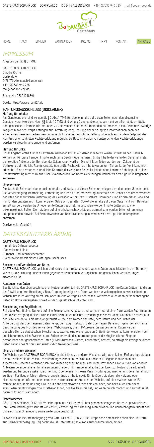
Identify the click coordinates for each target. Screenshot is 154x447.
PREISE (85, 41)
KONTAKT (122, 41)
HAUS (23, 41)
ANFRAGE (144, 41)
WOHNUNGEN (63, 41)
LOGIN (52, 442)
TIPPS (103, 41)
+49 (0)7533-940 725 (107, 5)
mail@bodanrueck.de (138, 5)
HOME (7, 41)
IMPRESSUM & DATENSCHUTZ (22, 442)
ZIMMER (40, 41)
